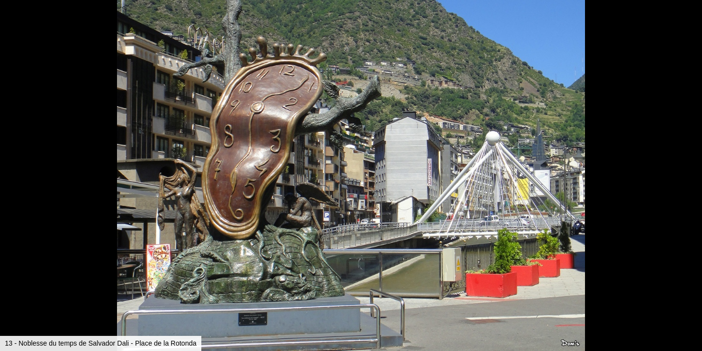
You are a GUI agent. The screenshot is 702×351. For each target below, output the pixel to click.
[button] (693, 25)
